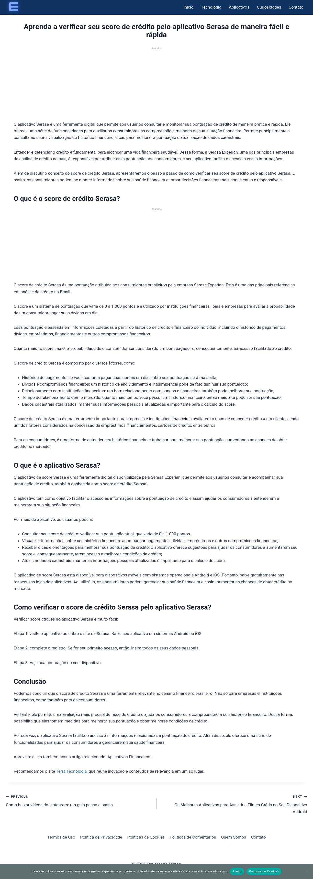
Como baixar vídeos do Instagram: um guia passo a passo (79, 800)
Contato (296, 7)
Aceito (237, 871)
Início (188, 7)
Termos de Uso (61, 837)
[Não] (306, 871)
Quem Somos (233, 837)
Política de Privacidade (101, 837)
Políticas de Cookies (146, 837)
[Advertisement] (156, 84)
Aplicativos (239, 7)
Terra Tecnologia (71, 771)
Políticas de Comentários (193, 837)
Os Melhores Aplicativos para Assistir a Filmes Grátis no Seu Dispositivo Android (234, 803)
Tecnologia (211, 7)
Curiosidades (269, 7)
